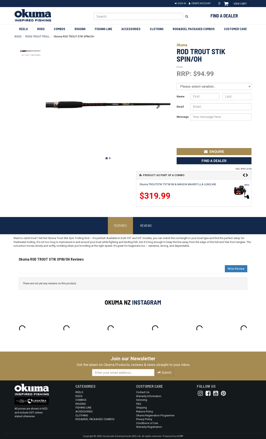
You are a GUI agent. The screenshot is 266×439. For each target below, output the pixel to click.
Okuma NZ (118, 302)
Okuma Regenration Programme (155, 415)
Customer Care (235, 29)
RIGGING (80, 29)
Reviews (146, 225)
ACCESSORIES (130, 29)
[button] (180, 3)
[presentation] (220, 131)
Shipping (141, 407)
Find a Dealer (224, 15)
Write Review (236, 268)
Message (182, 116)
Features (120, 225)
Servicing (141, 399)
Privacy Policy (144, 419)
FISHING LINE (103, 29)
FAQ (138, 403)
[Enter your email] (123, 372)
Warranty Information (148, 396)
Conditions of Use (147, 423)
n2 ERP (179, 436)
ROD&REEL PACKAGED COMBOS (194, 29)
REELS (23, 29)
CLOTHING (157, 29)
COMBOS (59, 29)
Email (180, 106)
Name (181, 96)
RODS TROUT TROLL (37, 36)
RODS (41, 29)
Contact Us (142, 392)
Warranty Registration (149, 426)
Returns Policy (144, 411)
